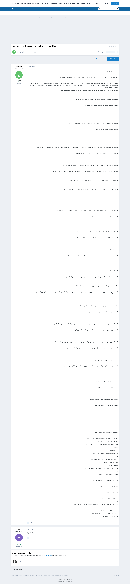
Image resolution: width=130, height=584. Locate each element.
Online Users (34, 13)
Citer (32, 522)
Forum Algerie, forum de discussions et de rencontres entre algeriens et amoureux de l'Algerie (50, 3)
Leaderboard (44, 13)
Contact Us (69, 579)
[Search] (107, 8)
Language (61, 579)
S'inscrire (115, 3)
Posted (32, 66)
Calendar (20, 13)
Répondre (113, 59)
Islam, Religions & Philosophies (34, 52)
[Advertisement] (41, 32)
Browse (14, 9)
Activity (21, 8)
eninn (19, 529)
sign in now (49, 555)
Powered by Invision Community (65, 581)
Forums (13, 13)
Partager (101, 52)
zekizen (21, 51)
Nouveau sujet (100, 59)
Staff (27, 13)
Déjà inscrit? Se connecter (101, 3)
